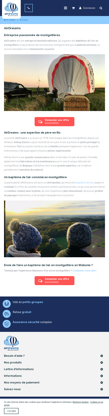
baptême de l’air (84, 182)
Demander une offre (53, 122)
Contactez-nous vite (84, 270)
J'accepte (11, 411)
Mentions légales (81, 402)
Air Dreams (9, 20)
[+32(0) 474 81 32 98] (29, 8)
